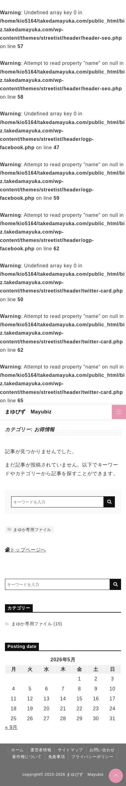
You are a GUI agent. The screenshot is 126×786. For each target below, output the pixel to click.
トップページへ (25, 549)
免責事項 (56, 756)
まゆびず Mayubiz (28, 411)
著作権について (26, 756)
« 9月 (11, 727)
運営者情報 (40, 750)
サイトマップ (70, 750)
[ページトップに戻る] (116, 776)
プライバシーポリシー (92, 756)
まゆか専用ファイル (29, 529)
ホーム (17, 750)
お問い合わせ (102, 750)
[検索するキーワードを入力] (57, 501)
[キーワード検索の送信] (109, 501)
